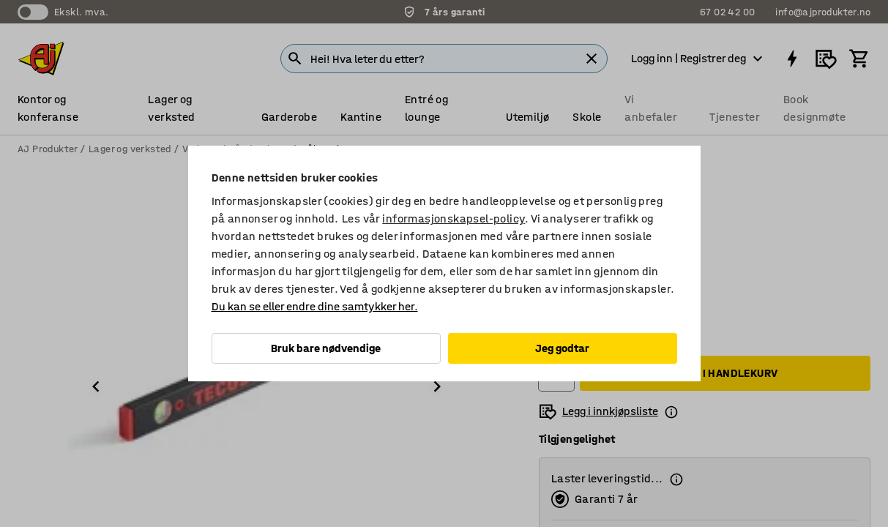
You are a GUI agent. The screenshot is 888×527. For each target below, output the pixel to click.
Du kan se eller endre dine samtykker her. (315, 306)
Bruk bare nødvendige (326, 348)
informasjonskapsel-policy (453, 218)
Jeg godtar (562, 348)
